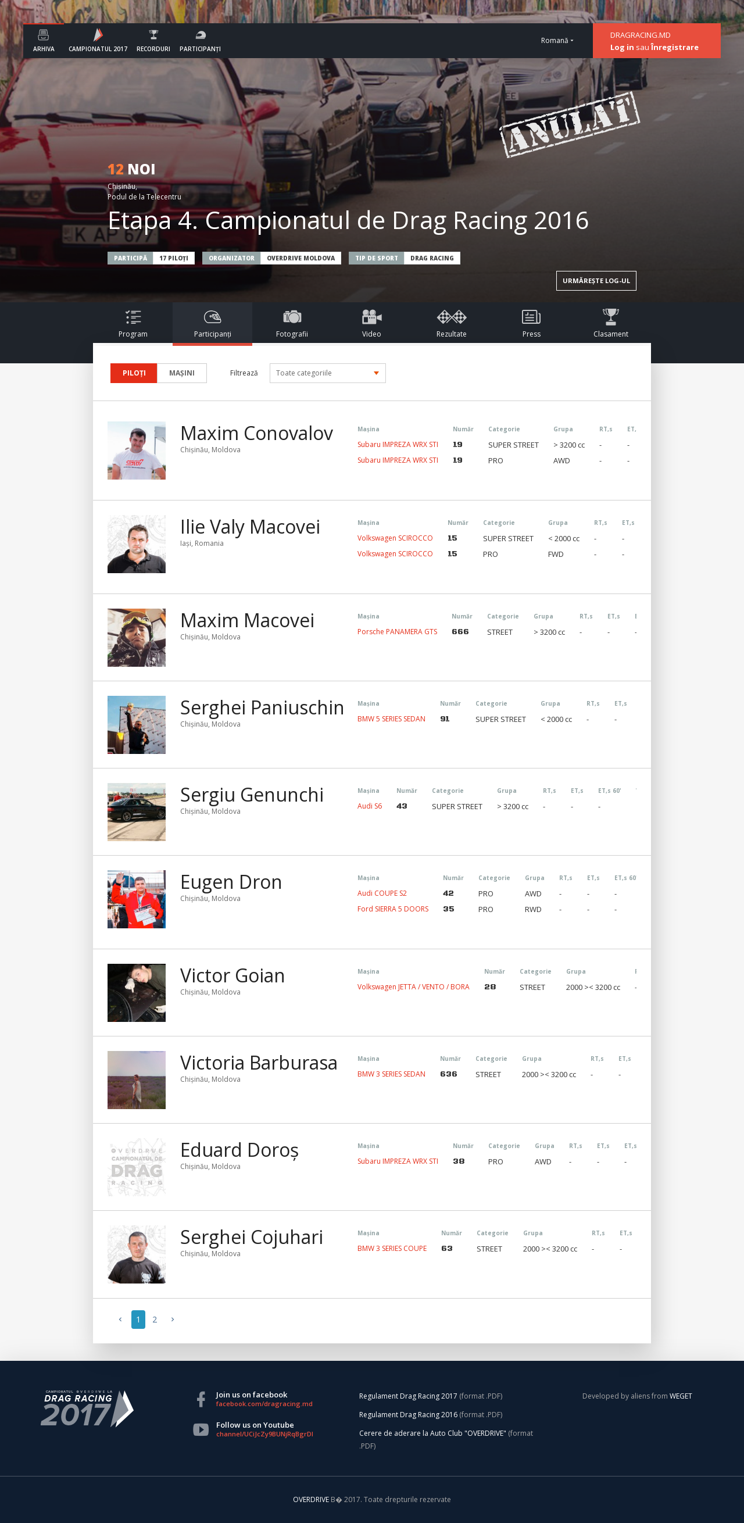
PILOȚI (134, 373)
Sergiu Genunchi (252, 794)
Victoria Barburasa (259, 1062)
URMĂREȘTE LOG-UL (596, 280)
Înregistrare (675, 47)
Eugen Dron (231, 881)
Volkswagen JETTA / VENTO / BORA (413, 987)
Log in (622, 47)
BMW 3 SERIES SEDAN (391, 1074)
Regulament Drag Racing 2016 (408, 1415)
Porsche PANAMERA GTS (397, 632)
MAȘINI (182, 373)
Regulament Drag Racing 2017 (408, 1396)
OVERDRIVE (312, 1499)
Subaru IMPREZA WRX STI (397, 444)
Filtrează (244, 373)
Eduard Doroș (239, 1149)
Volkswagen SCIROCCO (395, 538)
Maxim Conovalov (256, 433)
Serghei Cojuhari (251, 1237)
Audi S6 (369, 806)
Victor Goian (232, 975)
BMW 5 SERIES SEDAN (391, 719)
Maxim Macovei (247, 620)
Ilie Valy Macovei (250, 526)
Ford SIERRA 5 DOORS (392, 909)
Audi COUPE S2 (382, 893)
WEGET (681, 1396)
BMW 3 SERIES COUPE (392, 1248)
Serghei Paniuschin (262, 707)
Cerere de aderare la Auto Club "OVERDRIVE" (432, 1433)
